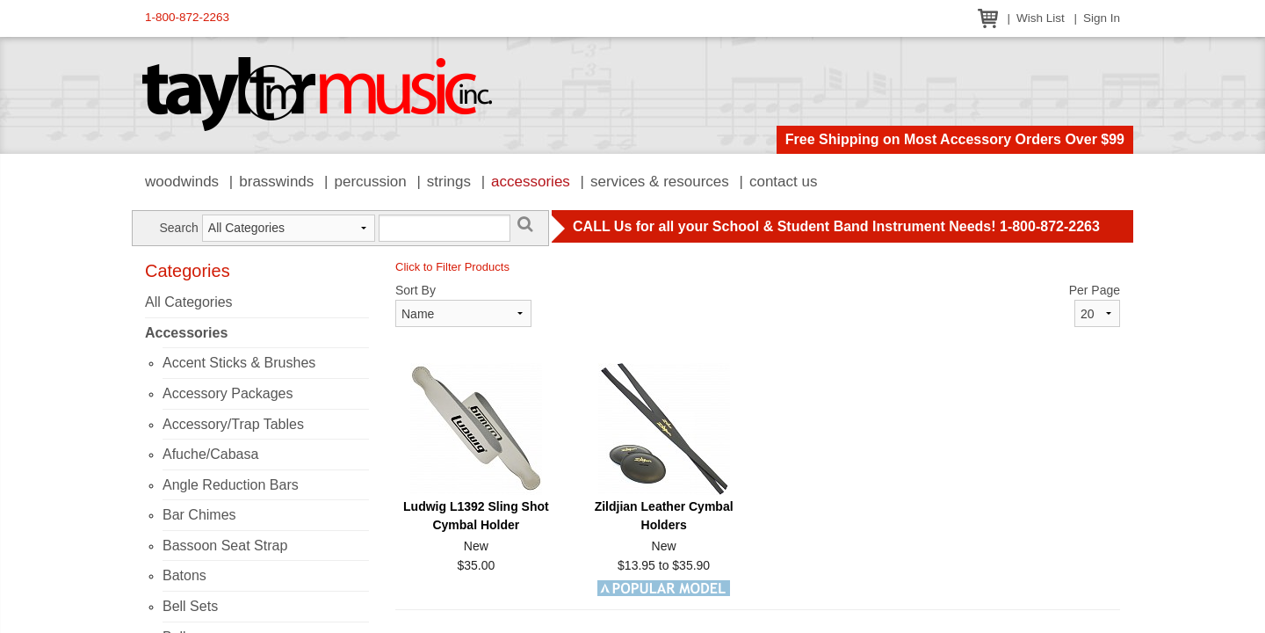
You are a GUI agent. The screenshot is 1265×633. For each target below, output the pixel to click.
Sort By (415, 290)
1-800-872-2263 (187, 17)
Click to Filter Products (452, 266)
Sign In (1101, 18)
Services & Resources (659, 181)
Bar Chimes (199, 514)
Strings (449, 181)
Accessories (530, 181)
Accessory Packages (228, 393)
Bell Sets (190, 606)
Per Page (1094, 290)
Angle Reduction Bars (231, 484)
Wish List (1040, 18)
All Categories (189, 302)
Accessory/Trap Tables (233, 424)
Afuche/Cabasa (210, 454)
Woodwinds (182, 181)
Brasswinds (276, 181)
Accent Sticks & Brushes (239, 362)
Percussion (370, 181)
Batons (184, 575)
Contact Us (783, 181)
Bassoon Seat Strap (225, 545)
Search (178, 228)
